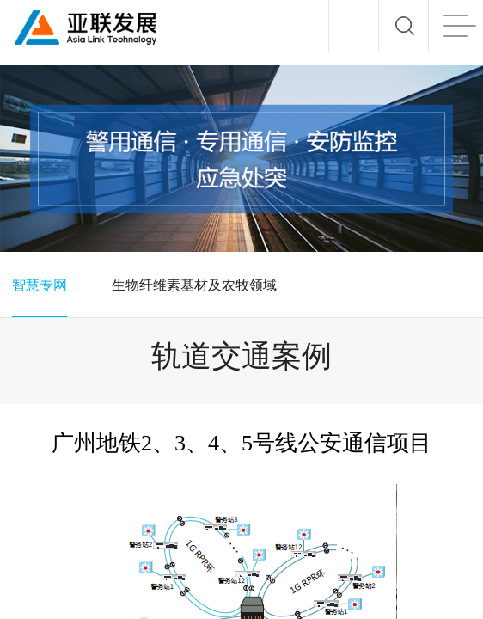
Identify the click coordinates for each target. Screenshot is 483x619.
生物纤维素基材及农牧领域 (194, 285)
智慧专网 (39, 285)
